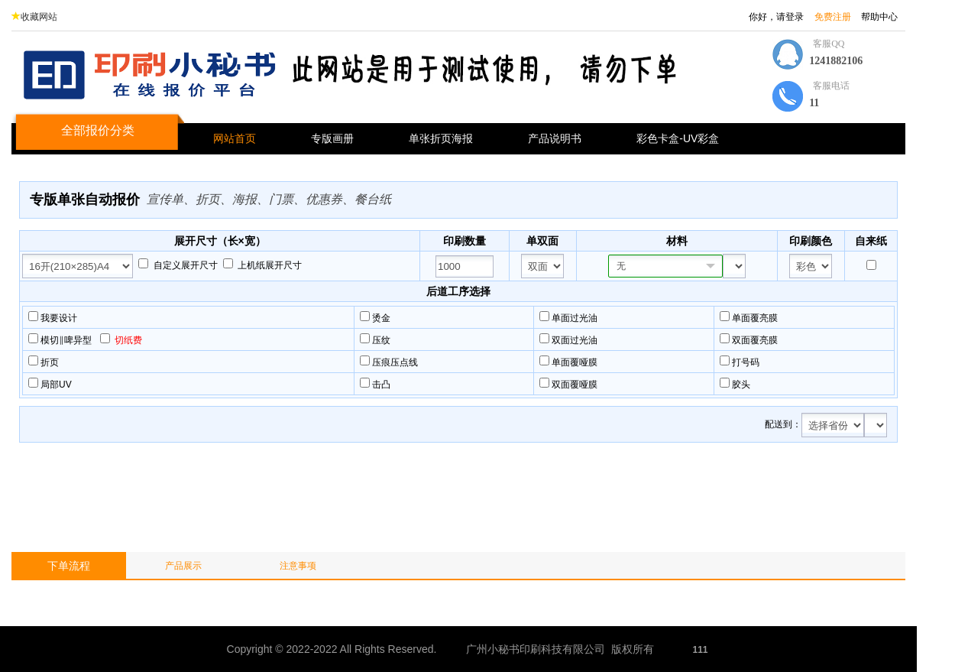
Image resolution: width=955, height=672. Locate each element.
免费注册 (832, 16)
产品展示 (183, 565)
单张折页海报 (441, 138)
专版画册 (332, 138)
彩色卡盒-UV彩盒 (677, 138)
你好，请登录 (776, 16)
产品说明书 (554, 138)
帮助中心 (879, 16)
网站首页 (234, 138)
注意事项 (298, 565)
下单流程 (68, 566)
